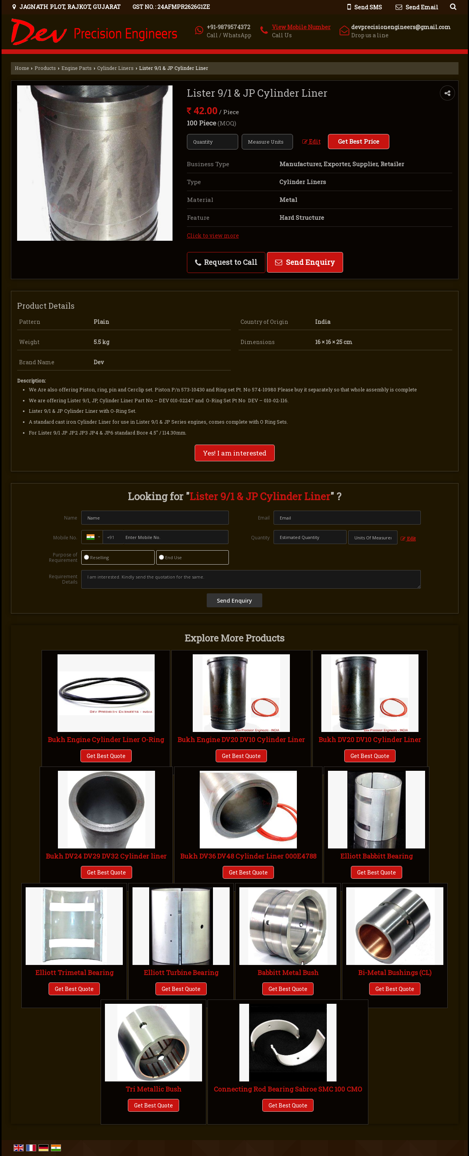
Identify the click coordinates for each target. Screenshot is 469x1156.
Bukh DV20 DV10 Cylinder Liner (370, 739)
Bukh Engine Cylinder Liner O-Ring (106, 739)
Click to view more (213, 235)
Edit (311, 141)
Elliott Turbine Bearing (181, 972)
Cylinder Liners (115, 68)
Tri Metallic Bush (153, 1089)
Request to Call (226, 262)
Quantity (260, 537)
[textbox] (267, 141)
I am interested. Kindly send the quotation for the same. (251, 579)
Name (70, 518)
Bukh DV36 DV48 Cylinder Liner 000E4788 (248, 856)
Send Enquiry (305, 262)
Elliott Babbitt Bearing (376, 856)
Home (22, 68)
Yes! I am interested (235, 452)
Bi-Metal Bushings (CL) (394, 972)
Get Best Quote (106, 756)
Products (45, 68)
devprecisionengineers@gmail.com (401, 27)
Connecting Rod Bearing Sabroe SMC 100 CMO (288, 1089)
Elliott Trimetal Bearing (74, 972)
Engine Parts (76, 68)
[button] (301, 27)
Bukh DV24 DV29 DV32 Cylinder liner (106, 856)
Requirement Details (63, 579)
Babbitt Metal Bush (288, 972)
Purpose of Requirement (63, 557)
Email (264, 518)
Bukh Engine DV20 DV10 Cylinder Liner (241, 739)
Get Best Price (358, 141)
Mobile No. (65, 537)
